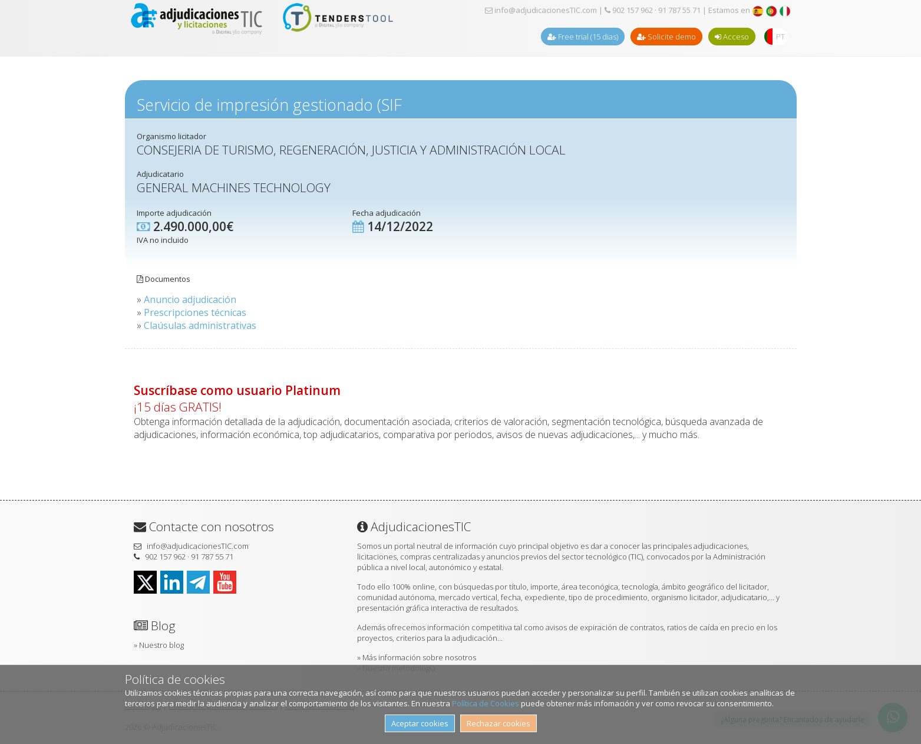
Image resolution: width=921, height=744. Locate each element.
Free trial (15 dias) (582, 36)
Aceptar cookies (419, 723)
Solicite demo (666, 36)
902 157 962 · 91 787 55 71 (653, 10)
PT (780, 36)
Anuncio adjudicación (190, 299)
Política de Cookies (485, 703)
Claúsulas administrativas (200, 325)
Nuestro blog (161, 645)
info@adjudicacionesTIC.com (541, 10)
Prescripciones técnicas (195, 312)
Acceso (732, 36)
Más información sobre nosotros (419, 657)
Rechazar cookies (498, 723)
